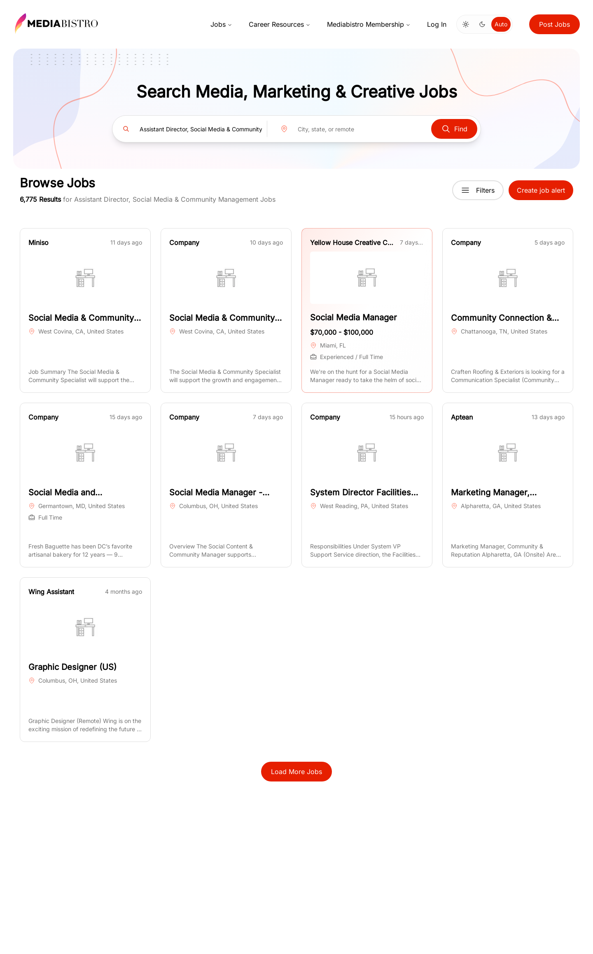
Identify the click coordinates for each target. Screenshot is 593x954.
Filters (478, 190)
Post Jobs (554, 24)
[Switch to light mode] (465, 24)
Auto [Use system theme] (501, 24)
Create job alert (541, 190)
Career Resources (280, 24)
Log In (436, 24)
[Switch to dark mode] (482, 24)
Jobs (221, 24)
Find (454, 129)
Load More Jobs (296, 771)
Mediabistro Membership (369, 24)
